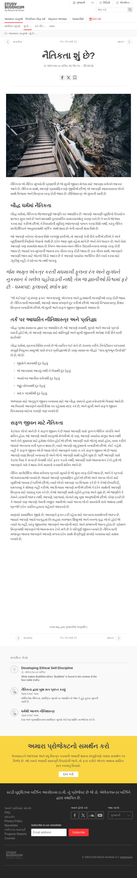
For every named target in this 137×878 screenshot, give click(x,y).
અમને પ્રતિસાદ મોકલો (17, 808)
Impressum (126, 857)
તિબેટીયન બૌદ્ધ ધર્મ (35, 19)
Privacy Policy (13, 821)
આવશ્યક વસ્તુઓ (13, 19)
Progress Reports (15, 833)
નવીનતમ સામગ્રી (15, 829)
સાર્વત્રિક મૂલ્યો (12, 26)
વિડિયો (104, 2)
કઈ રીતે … (40, 26)
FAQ (7, 812)
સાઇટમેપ (9, 816)
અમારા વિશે (78, 19)
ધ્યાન (52, 26)
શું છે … (28, 26)
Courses (9, 838)
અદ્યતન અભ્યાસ (57, 19)
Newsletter (11, 825)
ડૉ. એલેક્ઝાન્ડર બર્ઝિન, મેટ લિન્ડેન (62, 65)
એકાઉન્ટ (123, 2)
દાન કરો (95, 19)
